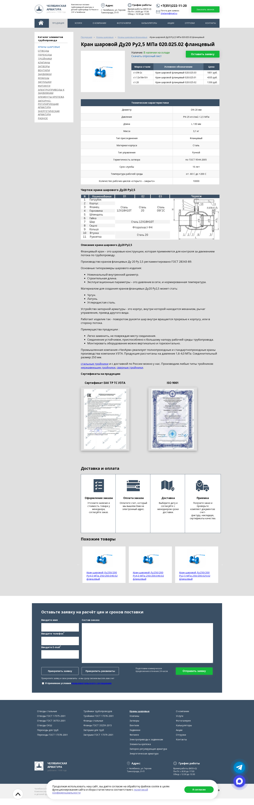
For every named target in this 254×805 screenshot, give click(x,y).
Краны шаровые (49, 46)
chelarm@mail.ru (169, 13)
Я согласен (199, 789)
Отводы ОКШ (44, 731)
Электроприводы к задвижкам (51, 91)
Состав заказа (90, 623)
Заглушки (44, 81)
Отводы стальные (47, 717)
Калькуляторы (149, 23)
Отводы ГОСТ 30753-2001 (51, 727)
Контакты (210, 23)
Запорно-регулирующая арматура (48, 104)
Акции (170, 23)
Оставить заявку (202, 54)
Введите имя (49, 623)
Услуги (78, 23)
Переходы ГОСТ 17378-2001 (52, 741)
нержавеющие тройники (98, 367)
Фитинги (44, 85)
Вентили (44, 70)
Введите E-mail (51, 650)
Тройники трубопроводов (97, 717)
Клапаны (44, 62)
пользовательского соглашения (91, 686)
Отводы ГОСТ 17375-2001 (51, 722)
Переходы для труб (47, 736)
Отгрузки (190, 23)
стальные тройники (95, 364)
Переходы (45, 54)
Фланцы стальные (93, 727)
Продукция (58, 23)
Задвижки (45, 74)
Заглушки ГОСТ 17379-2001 (98, 741)
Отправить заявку (194, 674)
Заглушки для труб (93, 736)
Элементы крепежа (51, 96)
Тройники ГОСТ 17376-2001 (98, 722)
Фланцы (43, 78)
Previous (78, 564)
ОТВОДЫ (43, 50)
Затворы (44, 66)
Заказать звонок (205, 9)
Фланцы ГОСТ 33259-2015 (97, 731)
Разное (43, 118)
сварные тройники (130, 367)
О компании (99, 23)
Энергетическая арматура (49, 112)
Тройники (45, 58)
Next (222, 564)
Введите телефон (52, 636)
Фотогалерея (124, 23)
